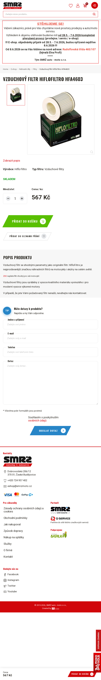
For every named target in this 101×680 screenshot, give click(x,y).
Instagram (13, 580)
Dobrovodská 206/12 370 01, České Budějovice (22, 473)
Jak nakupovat (12, 524)
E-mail (11, 333)
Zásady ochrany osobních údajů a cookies (24, 510)
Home (5, 69)
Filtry (35, 69)
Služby (8, 543)
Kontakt (8, 556)
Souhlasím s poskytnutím (43, 419)
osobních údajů (37, 420)
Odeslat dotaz (48, 430)
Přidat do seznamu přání (24, 236)
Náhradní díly (24, 69)
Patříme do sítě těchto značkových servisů (69, 520)
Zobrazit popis (11, 160)
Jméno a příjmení (16, 319)
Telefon (11, 347)
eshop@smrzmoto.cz (20, 486)
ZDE (5, 276)
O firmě (8, 550)
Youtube (12, 591)
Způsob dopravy (13, 530)
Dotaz (10, 361)
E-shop (14, 69)
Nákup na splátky (14, 537)
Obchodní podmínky (15, 517)
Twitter (12, 585)
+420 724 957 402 (17, 480)
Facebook (13, 574)
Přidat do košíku (25, 221)
